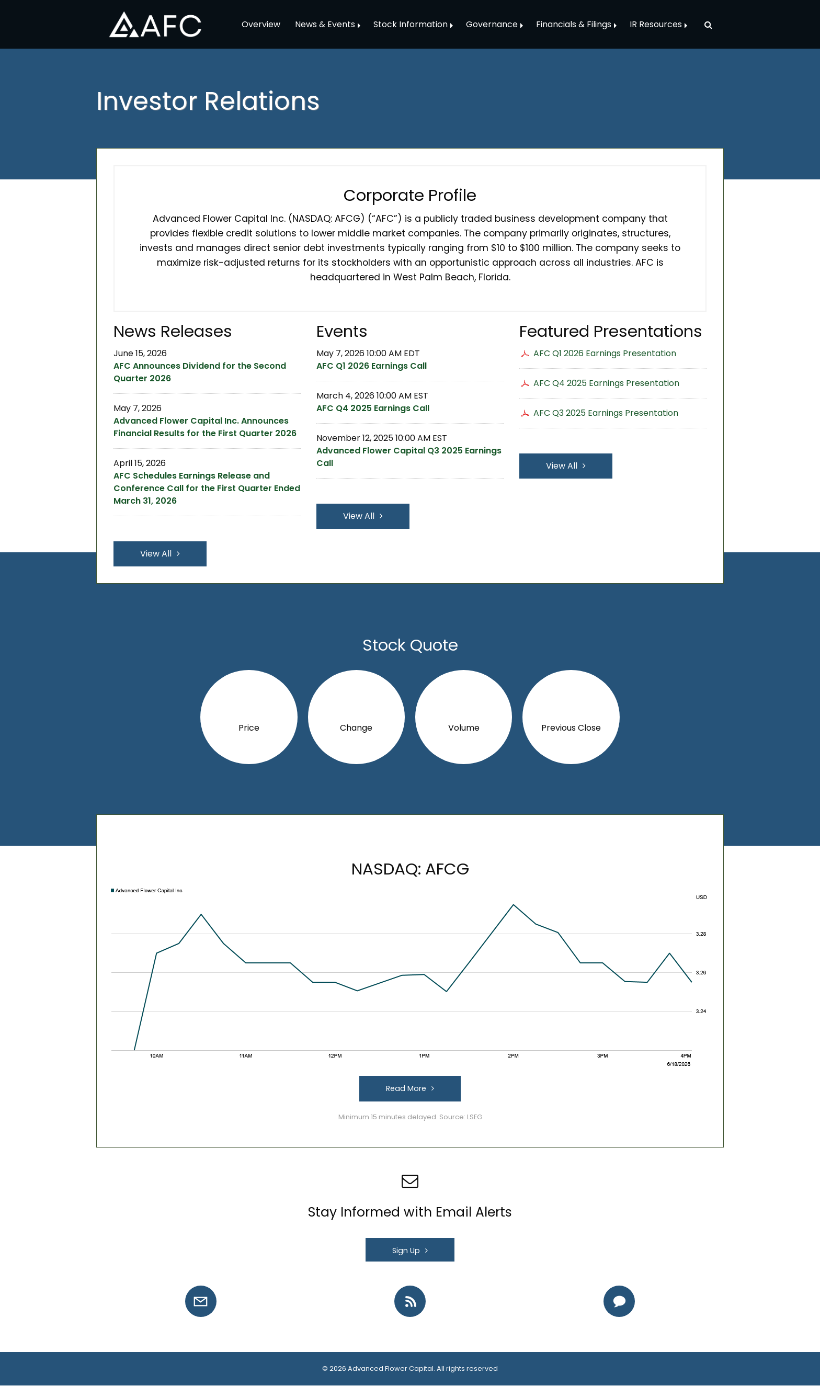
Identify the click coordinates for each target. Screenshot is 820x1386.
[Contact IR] (619, 1301)
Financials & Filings (573, 24)
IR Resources (656, 24)
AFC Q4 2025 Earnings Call (372, 408)
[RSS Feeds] (410, 1301)
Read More (406, 1088)
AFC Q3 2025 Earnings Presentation (605, 413)
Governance (492, 24)
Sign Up (406, 1250)
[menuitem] (261, 24)
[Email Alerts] (201, 1301)
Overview (261, 24)
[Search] (704, 24)
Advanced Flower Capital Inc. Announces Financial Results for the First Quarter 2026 (205, 427)
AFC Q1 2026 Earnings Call (371, 366)
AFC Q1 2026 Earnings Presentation (604, 353)
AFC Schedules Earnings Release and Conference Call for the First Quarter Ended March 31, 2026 (206, 488)
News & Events (325, 24)
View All (156, 554)
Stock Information (410, 24)
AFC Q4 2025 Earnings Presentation (606, 383)
